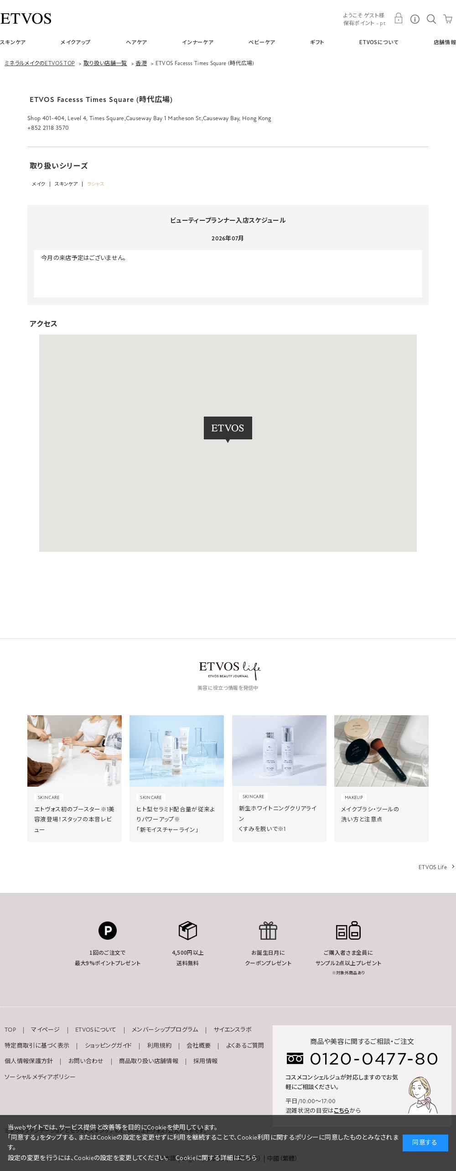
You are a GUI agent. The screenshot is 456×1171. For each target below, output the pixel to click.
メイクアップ (76, 42)
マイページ (45, 1030)
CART (448, 18)
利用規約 (159, 1045)
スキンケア (13, 42)
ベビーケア (262, 42)
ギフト (317, 42)
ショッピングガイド (108, 1045)
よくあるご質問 (245, 1045)
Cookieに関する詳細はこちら (216, 1158)
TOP (10, 1030)
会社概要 (199, 1045)
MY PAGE (398, 18)
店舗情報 (445, 42)
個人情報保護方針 (29, 1061)
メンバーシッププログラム (165, 1030)
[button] (228, 430)
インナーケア (197, 42)
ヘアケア (136, 42)
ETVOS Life (433, 867)
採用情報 (205, 1061)
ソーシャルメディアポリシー (40, 1077)
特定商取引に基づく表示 (37, 1045)
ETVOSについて (379, 42)
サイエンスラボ (232, 1030)
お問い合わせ (86, 1061)
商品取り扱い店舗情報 (148, 1061)
